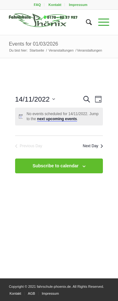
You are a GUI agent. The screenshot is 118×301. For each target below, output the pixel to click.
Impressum (78, 5)
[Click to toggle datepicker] (35, 99)
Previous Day (28, 146)
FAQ (37, 5)
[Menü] (100, 22)
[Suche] (86, 22)
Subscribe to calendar (55, 165)
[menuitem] (37, 4)
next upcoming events (57, 119)
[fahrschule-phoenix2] (49, 22)
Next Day (93, 146)
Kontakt (54, 5)
